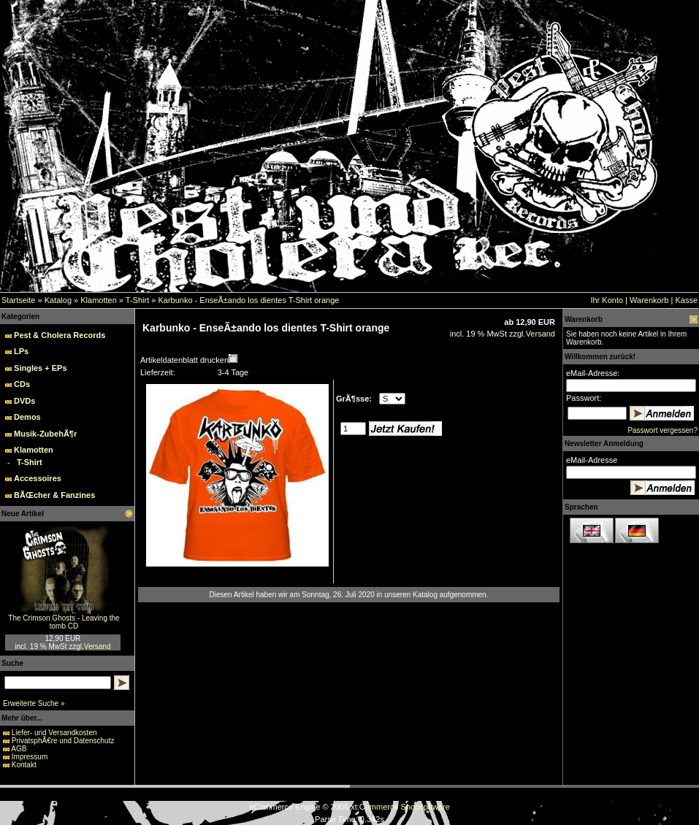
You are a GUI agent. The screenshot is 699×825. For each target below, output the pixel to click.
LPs (21, 351)
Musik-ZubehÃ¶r (45, 433)
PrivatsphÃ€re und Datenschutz (63, 741)
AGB (18, 749)
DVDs (24, 400)
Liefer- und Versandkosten (54, 733)
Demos (27, 416)
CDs (22, 384)
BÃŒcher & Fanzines (54, 495)
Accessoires (37, 478)
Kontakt (24, 765)
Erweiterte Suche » (34, 703)
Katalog (58, 300)
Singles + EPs (40, 368)
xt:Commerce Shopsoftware (400, 806)
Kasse (686, 300)
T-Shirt (137, 300)
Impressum (29, 757)
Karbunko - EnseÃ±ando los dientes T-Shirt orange (248, 300)
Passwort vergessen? (662, 430)
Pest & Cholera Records (59, 335)
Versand (97, 646)
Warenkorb (649, 300)
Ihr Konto (606, 300)
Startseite (18, 300)
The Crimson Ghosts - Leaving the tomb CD (63, 622)
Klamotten (98, 300)
